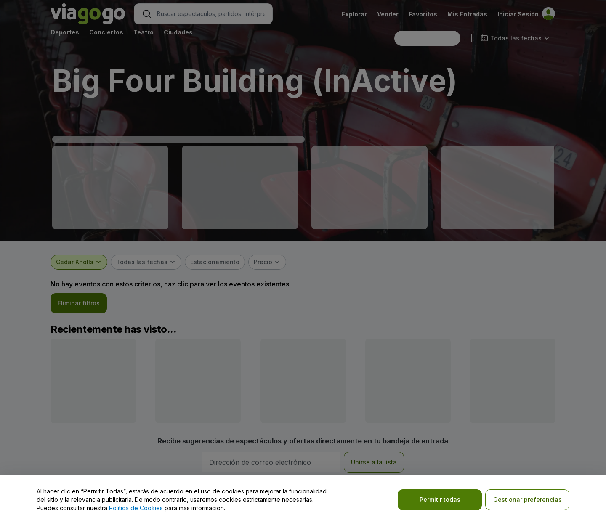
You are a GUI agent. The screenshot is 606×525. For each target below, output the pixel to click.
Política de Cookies (136, 508)
